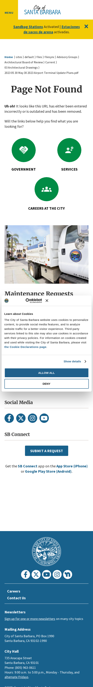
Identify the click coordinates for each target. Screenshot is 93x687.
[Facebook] (9, 428)
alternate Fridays (16, 677)
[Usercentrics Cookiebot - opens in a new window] (30, 300)
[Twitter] (21, 428)
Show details (72, 361)
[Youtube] (44, 428)
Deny (47, 383)
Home (9, 62)
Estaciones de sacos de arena (46, 32)
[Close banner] (67, 300)
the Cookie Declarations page (25, 346)
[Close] (85, 26)
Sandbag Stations (38, 27)
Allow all (46, 372)
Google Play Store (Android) (56, 482)
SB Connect (34, 477)
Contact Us (17, 598)
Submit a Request (46, 461)
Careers (14, 591)
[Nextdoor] (67, 574)
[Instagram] (32, 428)
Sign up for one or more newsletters (30, 619)
